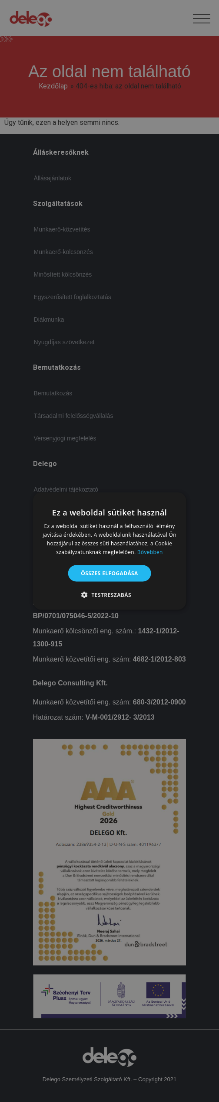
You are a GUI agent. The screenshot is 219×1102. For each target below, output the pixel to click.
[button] (109, 594)
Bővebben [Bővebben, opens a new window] (150, 551)
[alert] (109, 551)
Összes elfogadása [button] (109, 573)
